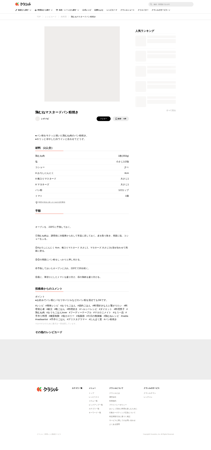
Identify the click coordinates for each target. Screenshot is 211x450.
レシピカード (112, 10)
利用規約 (112, 401)
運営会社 (112, 397)
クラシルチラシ (150, 393)
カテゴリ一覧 (94, 409)
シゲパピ (45, 119)
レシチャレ (148, 397)
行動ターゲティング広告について (122, 413)
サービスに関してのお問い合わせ (122, 420)
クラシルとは (114, 393)
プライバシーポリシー (118, 405)
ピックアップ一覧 (96, 405)
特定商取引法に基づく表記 (119, 416)
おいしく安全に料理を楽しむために (123, 409)
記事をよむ (98, 10)
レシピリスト (94, 397)
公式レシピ (86, 10)
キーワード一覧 (95, 413)
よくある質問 (114, 424)
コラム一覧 (93, 401)
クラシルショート (127, 10)
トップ (91, 393)
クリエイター (143, 10)
